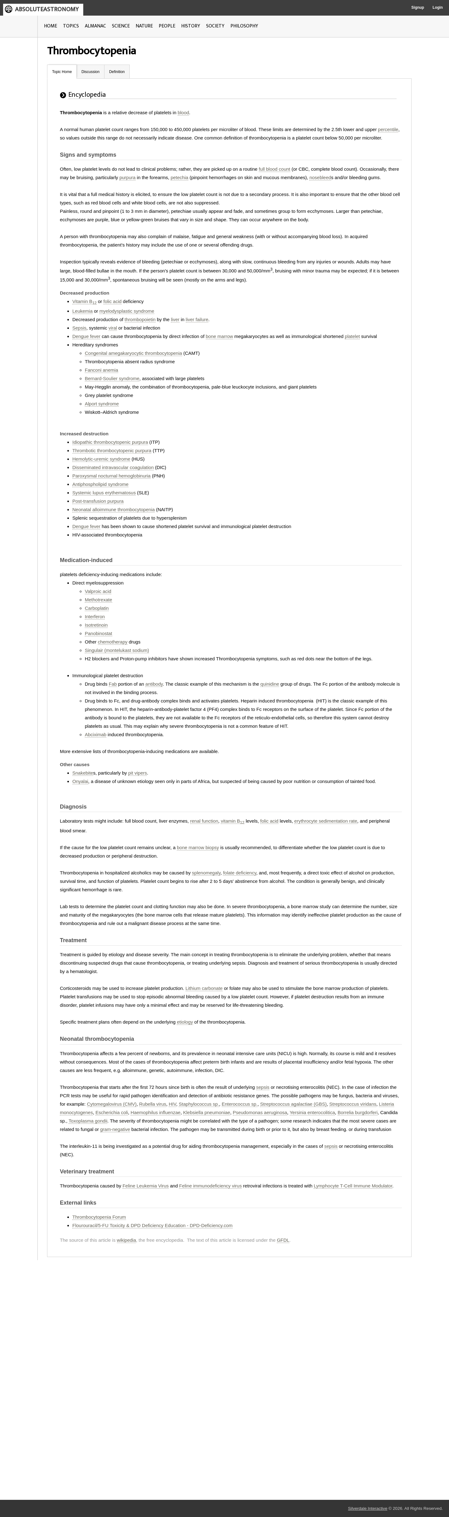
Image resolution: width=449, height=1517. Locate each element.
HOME (50, 26)
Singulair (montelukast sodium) (117, 650)
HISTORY (190, 26)
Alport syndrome (102, 403)
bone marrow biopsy (198, 847)
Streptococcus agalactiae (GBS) (293, 1104)
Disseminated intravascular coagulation (113, 467)
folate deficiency (239, 872)
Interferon (95, 616)
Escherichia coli (111, 1112)
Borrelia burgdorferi (358, 1112)
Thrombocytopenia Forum (99, 1217)
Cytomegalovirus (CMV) (112, 1104)
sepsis (263, 1087)
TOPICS (71, 26)
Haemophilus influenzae (156, 1112)
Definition (117, 72)
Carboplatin (97, 608)
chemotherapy (113, 641)
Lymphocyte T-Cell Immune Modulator (353, 1185)
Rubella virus (152, 1104)
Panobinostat (98, 633)
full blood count (274, 169)
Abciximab (95, 734)
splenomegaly (206, 872)
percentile (388, 129)
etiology (185, 1022)
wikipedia (126, 1240)
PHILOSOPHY (244, 26)
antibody (154, 684)
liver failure (197, 319)
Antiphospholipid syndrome (100, 484)
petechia (179, 177)
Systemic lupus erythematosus (104, 492)
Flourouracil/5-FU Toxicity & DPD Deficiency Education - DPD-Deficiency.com (152, 1225)
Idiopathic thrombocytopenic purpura (110, 442)
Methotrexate (98, 599)
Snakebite (82, 773)
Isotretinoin (96, 625)
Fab (113, 684)
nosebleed (320, 177)
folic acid (113, 301)
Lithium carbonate (204, 988)
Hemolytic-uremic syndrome (101, 459)
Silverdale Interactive (367, 1508)
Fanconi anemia (101, 370)
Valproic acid (98, 591)
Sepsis (79, 327)
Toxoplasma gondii (88, 1120)
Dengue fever (86, 336)
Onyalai (80, 781)
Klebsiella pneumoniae (206, 1112)
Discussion (90, 72)
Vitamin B (84, 301)
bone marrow (219, 336)
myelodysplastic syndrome (126, 311)
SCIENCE (121, 26)
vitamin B (232, 821)
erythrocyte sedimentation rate (325, 821)
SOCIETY (215, 26)
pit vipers (137, 773)
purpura (127, 177)
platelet (352, 336)
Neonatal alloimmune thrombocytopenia (113, 509)
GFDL (283, 1240)
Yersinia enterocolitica (312, 1112)
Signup (417, 7)
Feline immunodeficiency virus (210, 1185)
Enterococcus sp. (240, 1104)
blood (183, 112)
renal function (204, 821)
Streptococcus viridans (352, 1104)
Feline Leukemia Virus (146, 1185)
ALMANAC (95, 26)
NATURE (144, 26)
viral (113, 327)
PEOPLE (167, 26)
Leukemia (82, 311)
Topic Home (62, 72)
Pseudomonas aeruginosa (260, 1112)
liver (175, 319)
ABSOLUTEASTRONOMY (47, 9)
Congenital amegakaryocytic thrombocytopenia (133, 353)
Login (437, 7)
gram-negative (115, 1129)
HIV (172, 1104)
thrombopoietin (140, 319)
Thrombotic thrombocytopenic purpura (111, 450)
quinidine (269, 684)
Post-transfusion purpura (97, 501)
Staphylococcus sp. (199, 1104)
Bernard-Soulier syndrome (112, 378)
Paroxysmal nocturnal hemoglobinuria (111, 475)
